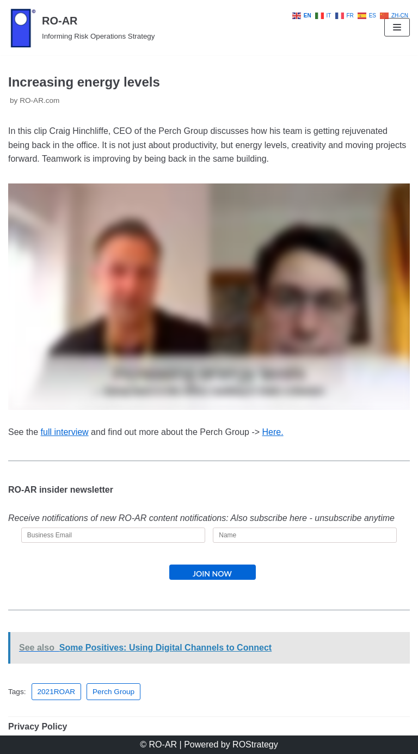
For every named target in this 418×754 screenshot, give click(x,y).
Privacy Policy (37, 726)
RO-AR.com (39, 100)
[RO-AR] (81, 27)
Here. (273, 432)
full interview (65, 432)
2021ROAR (57, 692)
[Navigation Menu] (397, 27)
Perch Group (113, 692)
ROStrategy (255, 744)
